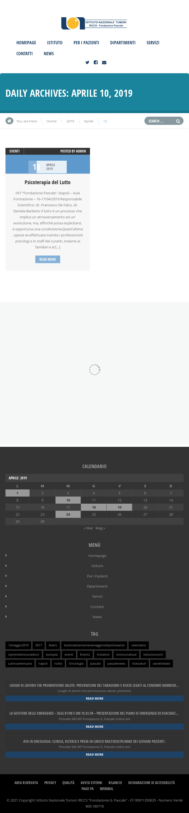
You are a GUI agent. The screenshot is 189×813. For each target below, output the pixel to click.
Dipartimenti (123, 43)
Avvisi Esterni (91, 781)
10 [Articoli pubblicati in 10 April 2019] (68, 499)
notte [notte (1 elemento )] (58, 662)
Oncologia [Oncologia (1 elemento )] (76, 662)
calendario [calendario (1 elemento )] (138, 644)
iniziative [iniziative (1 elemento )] (103, 653)
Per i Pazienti (86, 43)
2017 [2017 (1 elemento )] (38, 644)
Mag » (100, 527)
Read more (47, 259)
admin (81, 151)
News (49, 54)
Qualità (68, 781)
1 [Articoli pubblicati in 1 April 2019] (17, 492)
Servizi (153, 43)
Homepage (26, 43)
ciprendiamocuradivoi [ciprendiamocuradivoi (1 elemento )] (23, 653)
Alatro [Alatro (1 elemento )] (53, 644)
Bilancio (115, 781)
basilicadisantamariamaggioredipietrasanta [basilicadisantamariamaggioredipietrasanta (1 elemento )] (94, 644)
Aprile (88, 121)
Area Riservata (26, 781)
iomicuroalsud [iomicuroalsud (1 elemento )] (126, 653)
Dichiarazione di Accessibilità (151, 781)
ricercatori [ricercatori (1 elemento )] (139, 662)
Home (51, 121)
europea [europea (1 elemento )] (52, 653)
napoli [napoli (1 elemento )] (43, 662)
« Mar (88, 527)
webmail (106, 787)
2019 (70, 121)
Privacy (50, 781)
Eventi (15, 151)
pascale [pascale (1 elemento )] (95, 662)
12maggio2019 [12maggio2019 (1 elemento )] (18, 644)
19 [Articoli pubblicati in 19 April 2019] (119, 506)
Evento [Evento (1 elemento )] (85, 653)
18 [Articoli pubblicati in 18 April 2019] (94, 506)
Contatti (24, 54)
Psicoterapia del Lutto (48, 182)
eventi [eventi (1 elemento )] (69, 653)
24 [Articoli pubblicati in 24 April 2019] (68, 514)
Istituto (55, 43)
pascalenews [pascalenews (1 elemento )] (116, 662)
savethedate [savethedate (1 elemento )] (161, 662)
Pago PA (88, 787)
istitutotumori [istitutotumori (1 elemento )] (153, 653)
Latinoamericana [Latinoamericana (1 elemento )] (20, 662)
